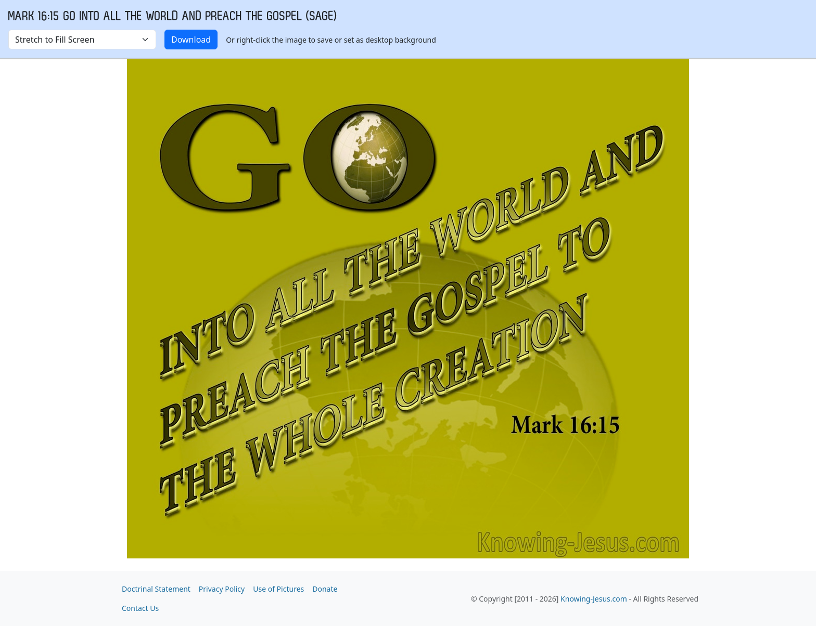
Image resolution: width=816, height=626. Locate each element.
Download (191, 39)
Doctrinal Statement (156, 589)
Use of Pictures (278, 589)
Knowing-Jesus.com (593, 599)
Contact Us (140, 608)
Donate (324, 589)
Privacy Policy (222, 589)
